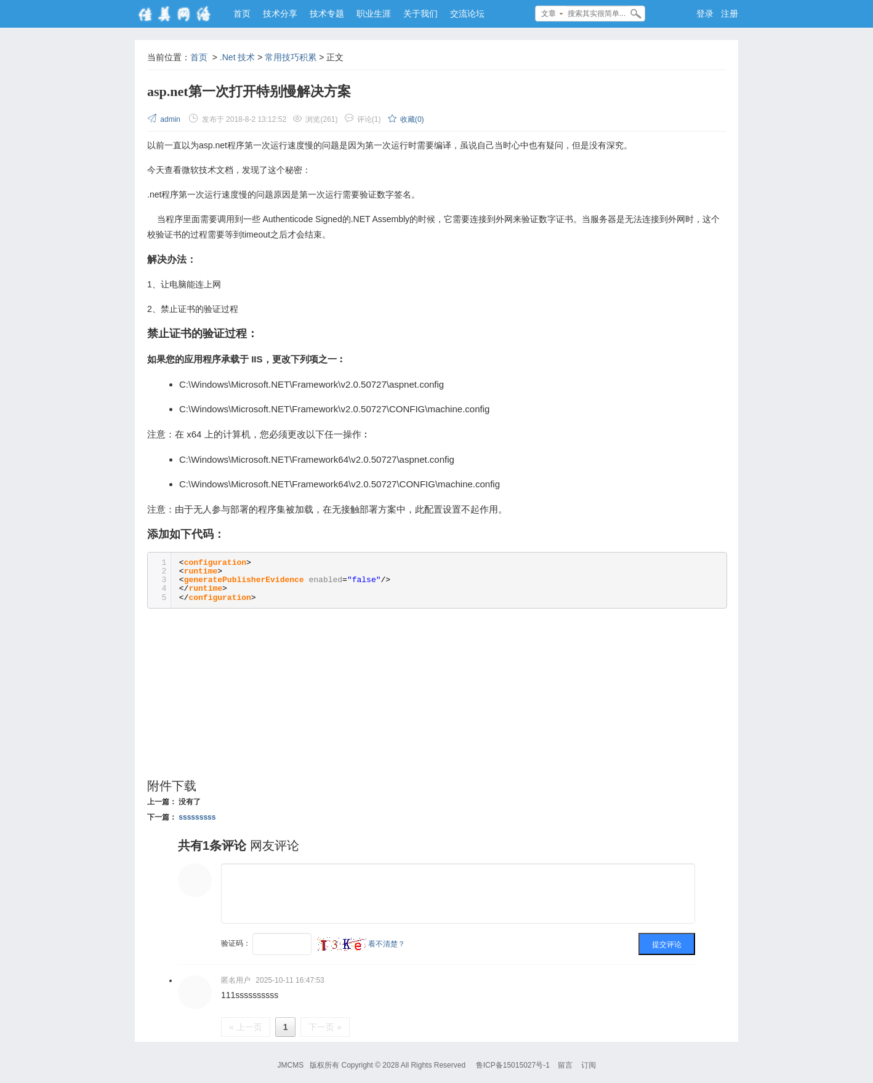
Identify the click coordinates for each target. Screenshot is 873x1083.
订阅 (588, 1065)
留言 (565, 1065)
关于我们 (420, 13)
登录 (705, 13)
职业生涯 (373, 13)
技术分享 (280, 13)
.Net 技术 (237, 57)
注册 (729, 13)
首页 (242, 13)
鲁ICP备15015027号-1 (513, 1065)
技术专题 (327, 13)
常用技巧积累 (290, 57)
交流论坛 (467, 13)
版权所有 (324, 1065)
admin (164, 119)
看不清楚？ (361, 944)
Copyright (356, 1065)
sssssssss (197, 817)
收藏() (405, 119)
